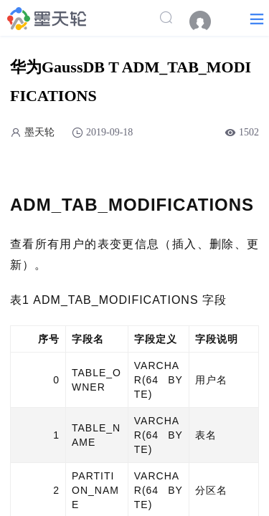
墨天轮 (39, 132)
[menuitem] (207, 21)
